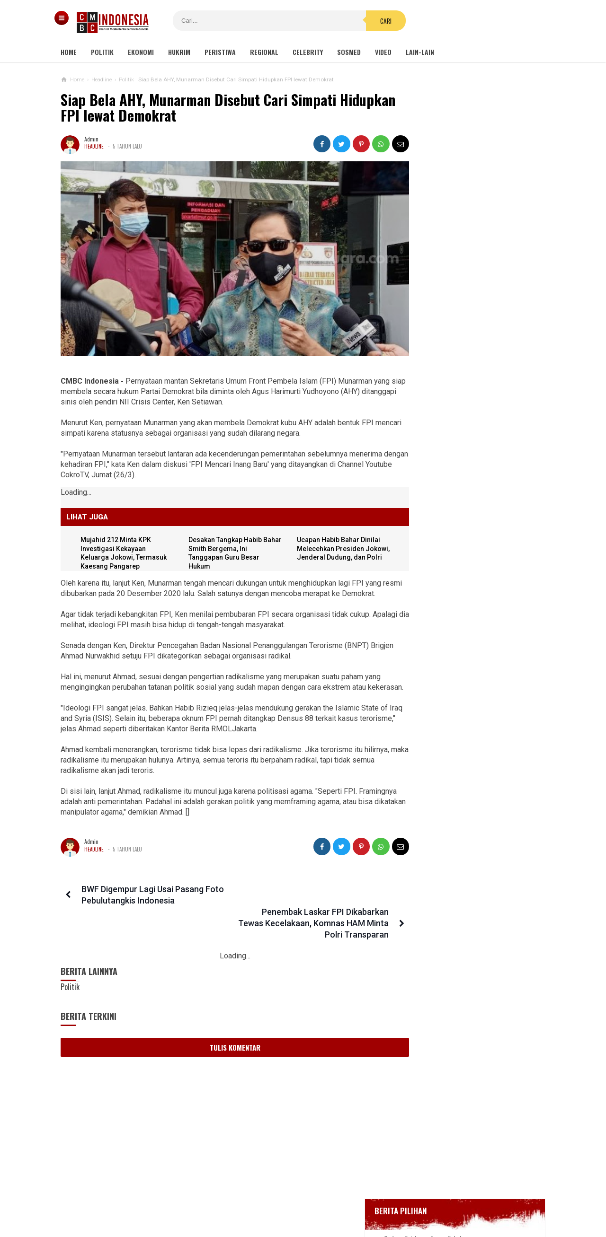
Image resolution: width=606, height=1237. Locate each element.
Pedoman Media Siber (274, 1198)
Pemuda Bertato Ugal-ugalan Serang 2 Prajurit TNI (458, 775)
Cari (360, 21)
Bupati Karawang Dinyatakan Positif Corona (477, 351)
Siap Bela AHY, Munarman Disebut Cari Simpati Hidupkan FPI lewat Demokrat (198, 107)
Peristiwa (220, 52)
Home (69, 52)
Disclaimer (403, 1198)
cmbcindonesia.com (301, 1213)
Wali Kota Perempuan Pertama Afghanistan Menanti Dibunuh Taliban (460, 598)
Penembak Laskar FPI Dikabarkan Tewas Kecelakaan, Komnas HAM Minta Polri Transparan (309, 911)
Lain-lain (420, 52)
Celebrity (308, 52)
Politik (102, 52)
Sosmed (349, 52)
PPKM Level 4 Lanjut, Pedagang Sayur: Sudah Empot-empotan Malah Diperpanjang (467, 900)
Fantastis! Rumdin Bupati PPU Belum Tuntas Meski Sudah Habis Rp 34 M (467, 735)
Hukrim (179, 52)
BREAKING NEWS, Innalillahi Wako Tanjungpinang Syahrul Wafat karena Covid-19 (476, 307)
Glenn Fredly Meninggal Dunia (459, 333)
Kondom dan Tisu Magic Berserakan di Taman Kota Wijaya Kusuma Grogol (466, 552)
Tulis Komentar (226, 1036)
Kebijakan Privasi (347, 1198)
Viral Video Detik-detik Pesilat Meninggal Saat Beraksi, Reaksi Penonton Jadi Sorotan (482, 507)
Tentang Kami (208, 1198)
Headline (94, 146)
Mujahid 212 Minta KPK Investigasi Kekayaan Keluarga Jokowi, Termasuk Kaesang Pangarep (464, 689)
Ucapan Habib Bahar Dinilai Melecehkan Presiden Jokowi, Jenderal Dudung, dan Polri (458, 644)
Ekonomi (141, 52)
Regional (264, 52)
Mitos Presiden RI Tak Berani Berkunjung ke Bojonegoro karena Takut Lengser (464, 818)
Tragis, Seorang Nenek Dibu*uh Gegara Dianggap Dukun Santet (460, 858)
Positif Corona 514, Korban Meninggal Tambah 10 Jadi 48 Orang (469, 373)
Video (383, 52)
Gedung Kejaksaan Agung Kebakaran (467, 281)
